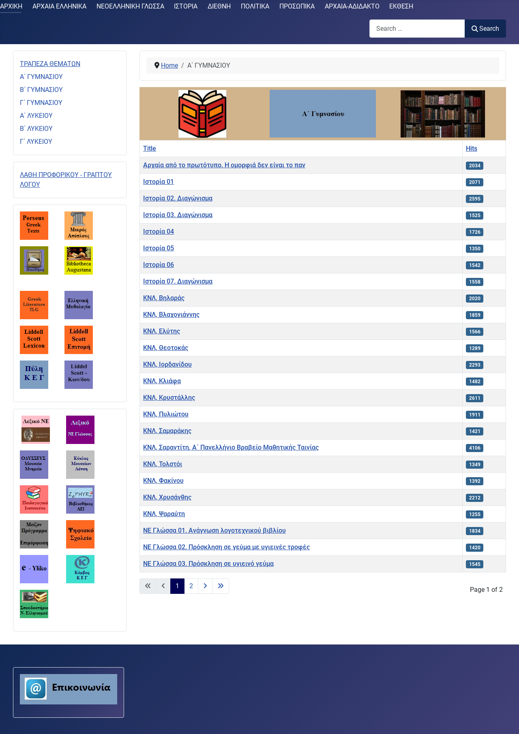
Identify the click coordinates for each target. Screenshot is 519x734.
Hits (471, 148)
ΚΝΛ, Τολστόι (162, 464)
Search (485, 28)
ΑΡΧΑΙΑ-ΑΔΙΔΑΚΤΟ (352, 6)
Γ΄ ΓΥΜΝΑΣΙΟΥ (41, 103)
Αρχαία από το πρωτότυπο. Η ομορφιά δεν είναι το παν (224, 165)
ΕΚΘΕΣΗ (401, 6)
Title (149, 148)
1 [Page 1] (177, 586)
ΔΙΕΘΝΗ (219, 6)
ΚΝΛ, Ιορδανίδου (167, 364)
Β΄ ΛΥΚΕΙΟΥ (36, 128)
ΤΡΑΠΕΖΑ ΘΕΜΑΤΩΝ (50, 64)
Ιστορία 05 (158, 248)
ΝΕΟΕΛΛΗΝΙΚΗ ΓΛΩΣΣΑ (130, 6)
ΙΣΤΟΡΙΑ (185, 6)
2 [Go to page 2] (191, 586)
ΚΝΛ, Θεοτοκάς (165, 348)
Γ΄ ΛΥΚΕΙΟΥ (36, 141)
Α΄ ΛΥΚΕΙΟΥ (36, 115)
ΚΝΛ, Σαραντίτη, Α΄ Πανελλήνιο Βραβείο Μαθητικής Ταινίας (231, 447)
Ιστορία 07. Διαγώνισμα (177, 281)
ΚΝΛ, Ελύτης (161, 331)
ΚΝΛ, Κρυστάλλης (169, 397)
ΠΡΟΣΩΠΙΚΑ (297, 6)
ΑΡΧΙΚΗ (11, 6)
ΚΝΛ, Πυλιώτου (166, 414)
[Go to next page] (205, 586)
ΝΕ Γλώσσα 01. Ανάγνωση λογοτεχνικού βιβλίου (214, 530)
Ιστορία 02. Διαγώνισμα (177, 198)
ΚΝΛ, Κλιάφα (162, 381)
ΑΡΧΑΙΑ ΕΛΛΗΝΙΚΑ (59, 6)
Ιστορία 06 (158, 265)
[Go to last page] (220, 586)
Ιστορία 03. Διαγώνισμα (177, 215)
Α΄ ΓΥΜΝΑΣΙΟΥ (41, 77)
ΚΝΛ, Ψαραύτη (164, 514)
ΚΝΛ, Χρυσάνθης (167, 497)
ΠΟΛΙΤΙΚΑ (255, 6)
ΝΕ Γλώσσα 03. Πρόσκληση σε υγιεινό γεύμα (208, 564)
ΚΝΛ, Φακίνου (163, 480)
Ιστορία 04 (158, 231)
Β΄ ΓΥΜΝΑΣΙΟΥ (41, 90)
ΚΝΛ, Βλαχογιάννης (171, 314)
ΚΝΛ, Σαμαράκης (167, 431)
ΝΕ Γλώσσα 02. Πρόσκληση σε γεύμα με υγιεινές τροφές (226, 547)
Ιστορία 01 (158, 182)
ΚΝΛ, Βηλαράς (163, 298)
